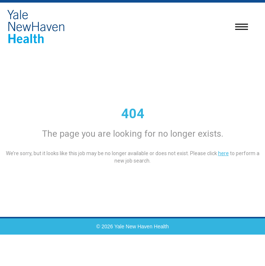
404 (132, 114)
